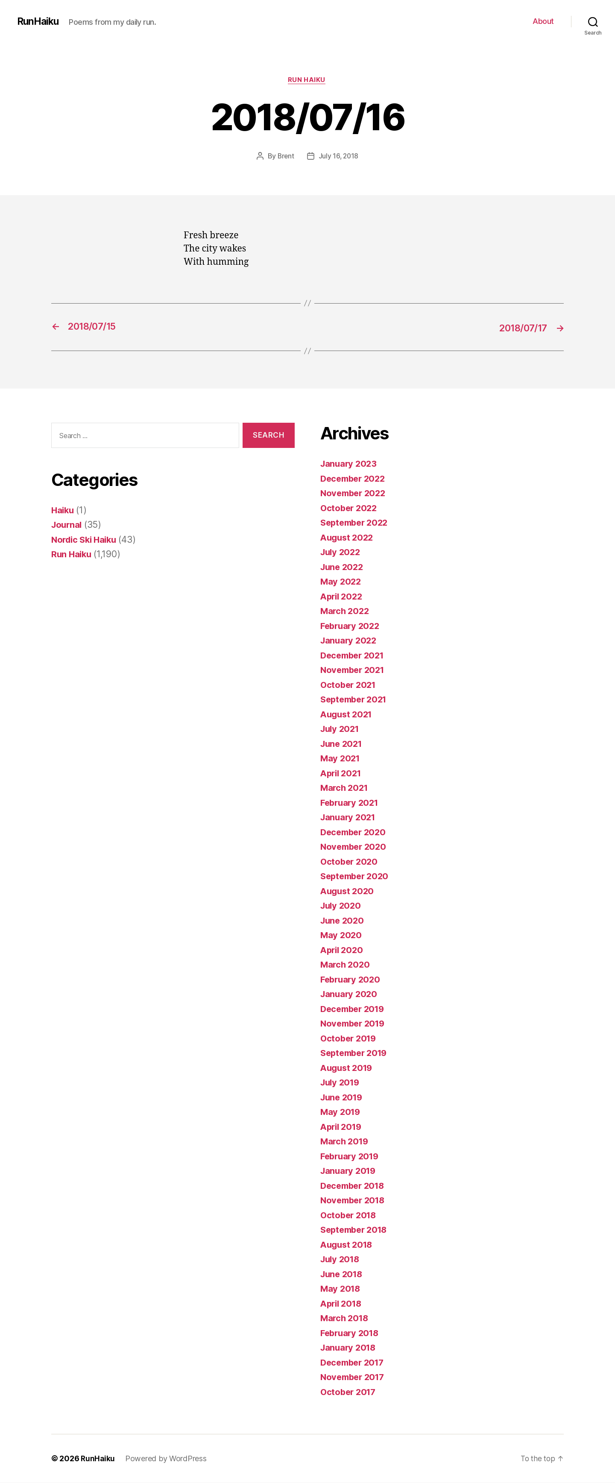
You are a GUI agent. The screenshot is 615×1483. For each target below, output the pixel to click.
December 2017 (354, 1362)
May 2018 (341, 1289)
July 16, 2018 (339, 156)
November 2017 (354, 1377)
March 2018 (345, 1318)
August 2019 (348, 1068)
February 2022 (351, 626)
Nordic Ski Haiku (86, 540)
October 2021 (349, 685)
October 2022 (350, 508)
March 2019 (345, 1141)
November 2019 (354, 1023)
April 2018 (342, 1304)
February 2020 (352, 979)
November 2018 (354, 1200)
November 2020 (355, 847)
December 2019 (354, 1009)
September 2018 (356, 1230)
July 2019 (341, 1082)
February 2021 (351, 803)
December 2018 (354, 1186)
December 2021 (354, 655)
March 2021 (345, 788)
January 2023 (349, 464)
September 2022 (356, 523)
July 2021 (341, 729)
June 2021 (342, 744)
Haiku (63, 510)
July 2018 (341, 1259)
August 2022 (348, 537)
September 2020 (356, 876)
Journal (67, 525)
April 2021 (342, 773)
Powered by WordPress (167, 1458)
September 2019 (356, 1053)
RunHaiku (39, 21)
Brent (285, 156)
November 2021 (354, 670)
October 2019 (349, 1038)
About (543, 21)
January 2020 (350, 994)
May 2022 (341, 581)
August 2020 (348, 891)
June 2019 (343, 1097)
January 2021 (349, 817)
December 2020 (355, 832)
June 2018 (343, 1274)
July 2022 (341, 552)
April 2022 (342, 596)
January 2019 (349, 1171)
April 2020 (343, 950)
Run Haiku (307, 81)
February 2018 (351, 1333)
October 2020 (350, 862)
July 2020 (341, 906)
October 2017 (349, 1392)
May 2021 (341, 758)
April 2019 (342, 1127)
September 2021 (356, 699)
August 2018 (348, 1245)
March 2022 (345, 611)
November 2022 (355, 493)
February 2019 (351, 1156)
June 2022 (343, 567)
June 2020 (343, 921)
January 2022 (349, 640)
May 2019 (341, 1112)
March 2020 (346, 964)
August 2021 (347, 714)
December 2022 (355, 479)
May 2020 (341, 935)
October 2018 (349, 1215)
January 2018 (349, 1348)
